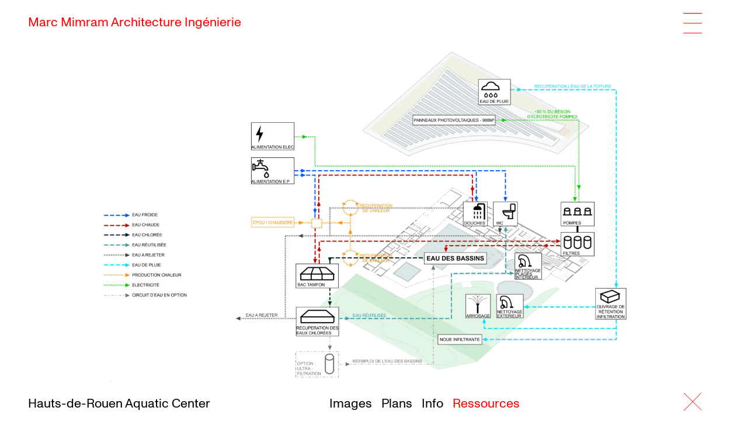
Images (350, 403)
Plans (396, 403)
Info (432, 403)
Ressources (486, 403)
